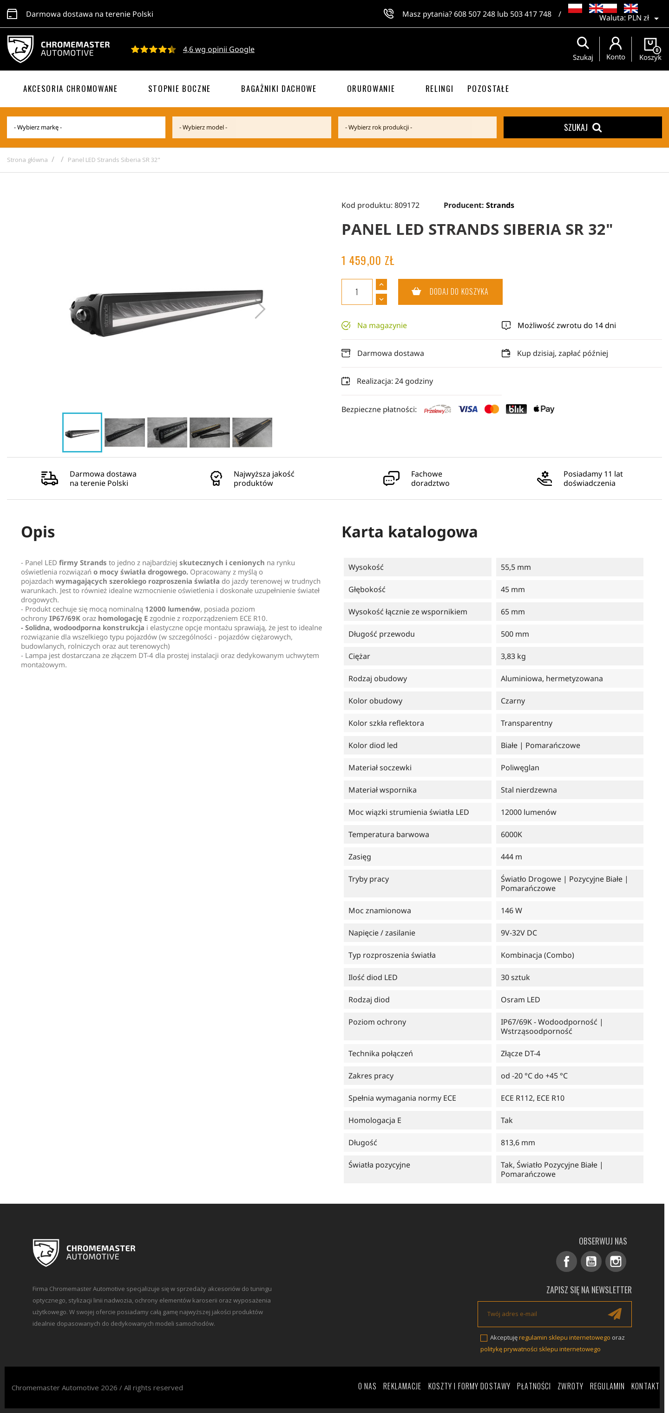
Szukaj (583, 127)
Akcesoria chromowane (70, 88)
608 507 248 (474, 14)
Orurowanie (371, 88)
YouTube (591, 1261)
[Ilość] (357, 292)
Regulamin (607, 1386)
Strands (500, 205)
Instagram (615, 1261)
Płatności (534, 1386)
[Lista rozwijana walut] (645, 18)
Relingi (440, 88)
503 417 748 (530, 14)
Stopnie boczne (179, 88)
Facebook (566, 1261)
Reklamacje (402, 1386)
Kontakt (645, 1386)
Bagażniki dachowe (279, 88)
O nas (367, 1386)
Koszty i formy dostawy (469, 1386)
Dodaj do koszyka (443, 292)
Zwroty (571, 1386)
